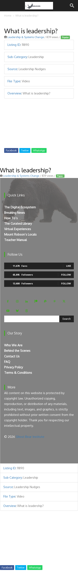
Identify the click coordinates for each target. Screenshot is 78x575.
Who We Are (13, 345)
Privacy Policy (13, 367)
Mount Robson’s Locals (20, 234)
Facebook (11, 150)
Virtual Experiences (17, 229)
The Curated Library (18, 224)
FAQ (7, 362)
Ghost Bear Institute (30, 437)
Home (7, 15)
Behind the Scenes (17, 351)
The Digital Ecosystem (20, 207)
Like (68, 265)
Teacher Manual (15, 240)
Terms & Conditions (18, 373)
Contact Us (12, 356)
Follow (66, 274)
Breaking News (14, 213)
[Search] (72, 5)
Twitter (25, 150)
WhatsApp (39, 150)
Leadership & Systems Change (25, 37)
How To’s (11, 218)
